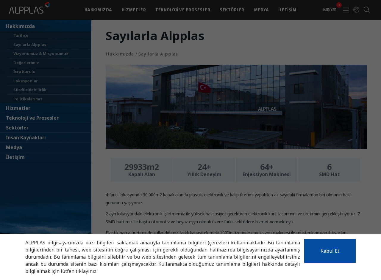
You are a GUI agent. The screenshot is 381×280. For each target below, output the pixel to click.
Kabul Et (330, 251)
